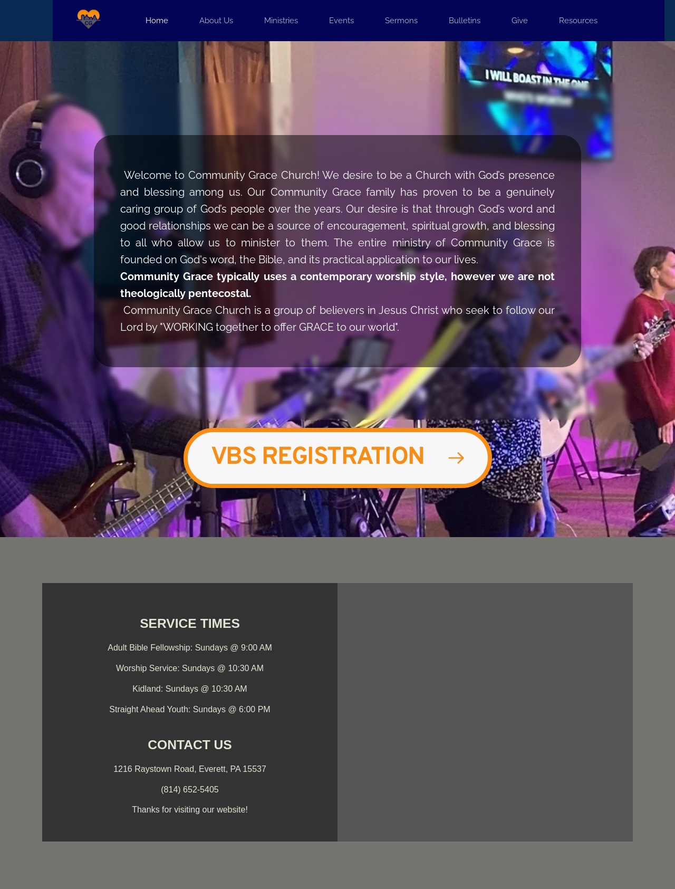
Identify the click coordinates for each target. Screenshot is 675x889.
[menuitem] (157, 21)
